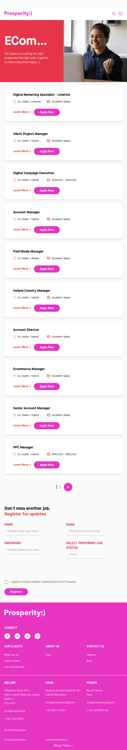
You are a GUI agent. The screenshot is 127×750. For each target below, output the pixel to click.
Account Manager (26, 213)
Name (8, 525)
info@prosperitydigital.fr (101, 703)
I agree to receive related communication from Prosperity (40, 583)
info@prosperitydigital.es (60, 703)
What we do (11, 656)
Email (70, 525)
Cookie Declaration (57, 740)
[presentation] (31, 572)
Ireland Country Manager (31, 291)
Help (48, 656)
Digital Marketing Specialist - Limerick (41, 95)
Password (12, 544)
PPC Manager (23, 448)
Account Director (26, 331)
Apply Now (47, 113)
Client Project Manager (30, 135)
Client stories (12, 662)
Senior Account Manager (31, 409)
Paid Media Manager (28, 252)
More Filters (63, 745)
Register (16, 593)
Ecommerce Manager (29, 370)
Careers (91, 656)
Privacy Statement (15, 740)
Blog (89, 662)
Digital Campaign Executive (33, 174)
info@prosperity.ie (14, 712)
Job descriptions (14, 668)
